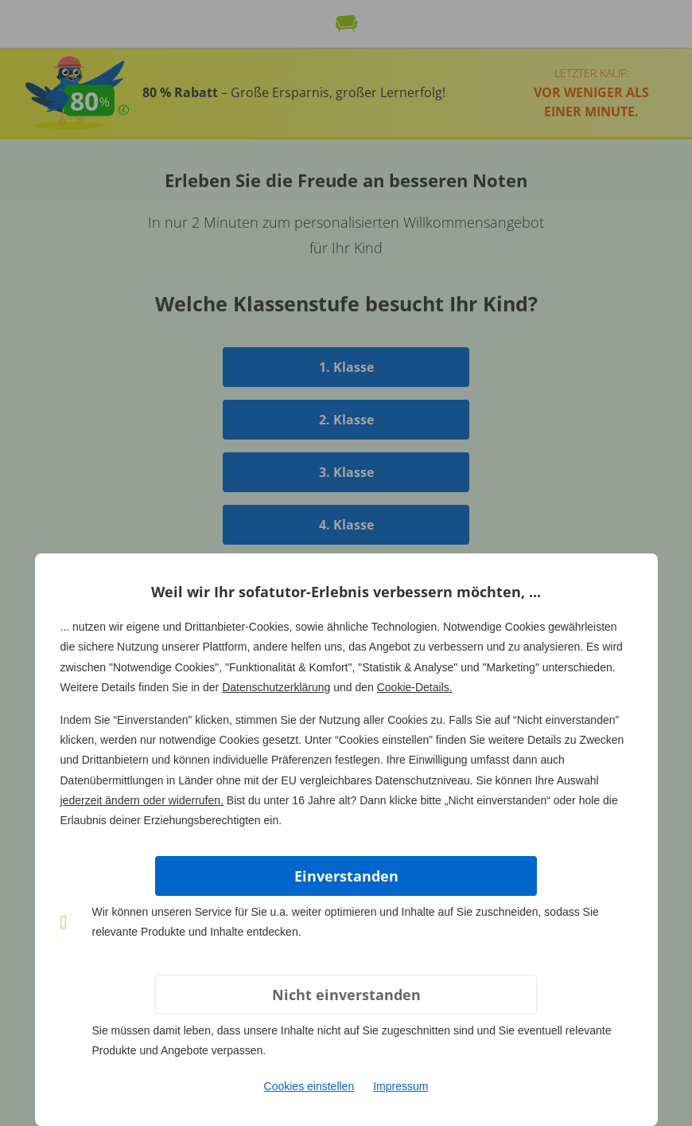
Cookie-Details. (415, 687)
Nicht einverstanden (346, 994)
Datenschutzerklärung (276, 687)
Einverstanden (346, 876)
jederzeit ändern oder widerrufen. (142, 800)
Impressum (400, 1086)
